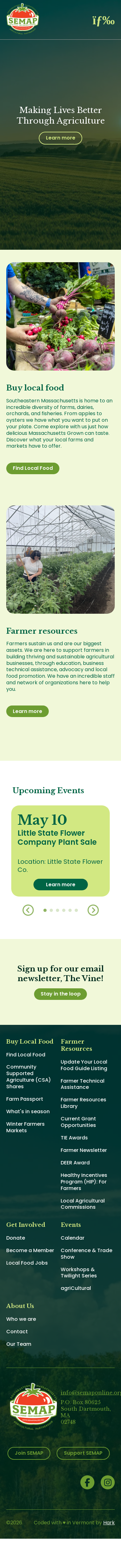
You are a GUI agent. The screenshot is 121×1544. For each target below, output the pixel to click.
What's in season (28, 1111)
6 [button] (76, 910)
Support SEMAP (83, 1453)
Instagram (108, 1482)
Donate (15, 1238)
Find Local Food (33, 468)
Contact (17, 1331)
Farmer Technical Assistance (82, 1084)
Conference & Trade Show (86, 1254)
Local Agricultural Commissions (83, 1204)
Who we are (21, 1319)
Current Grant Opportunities (78, 1122)
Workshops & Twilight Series (79, 1273)
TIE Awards (74, 1137)
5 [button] (70, 910)
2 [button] (51, 910)
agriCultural (76, 1288)
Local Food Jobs (27, 1262)
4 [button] (64, 910)
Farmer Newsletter (84, 1150)
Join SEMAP (29, 1453)
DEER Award (75, 1162)
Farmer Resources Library (83, 1103)
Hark (109, 1522)
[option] (60, 851)
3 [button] (57, 910)
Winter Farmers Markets (25, 1127)
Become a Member (30, 1250)
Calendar (72, 1238)
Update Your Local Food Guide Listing (84, 1065)
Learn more (60, 137)
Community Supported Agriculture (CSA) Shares (28, 1076)
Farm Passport (24, 1099)
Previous (28, 910)
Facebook (87, 1482)
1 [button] (45, 910)
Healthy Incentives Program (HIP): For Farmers (84, 1182)
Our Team (18, 1344)
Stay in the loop (61, 993)
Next (93, 910)
